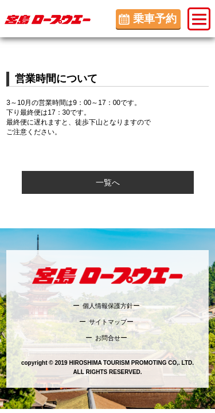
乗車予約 (155, 19)
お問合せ (107, 337)
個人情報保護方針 (108, 305)
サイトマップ (108, 321)
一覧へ (108, 182)
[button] (198, 18)
